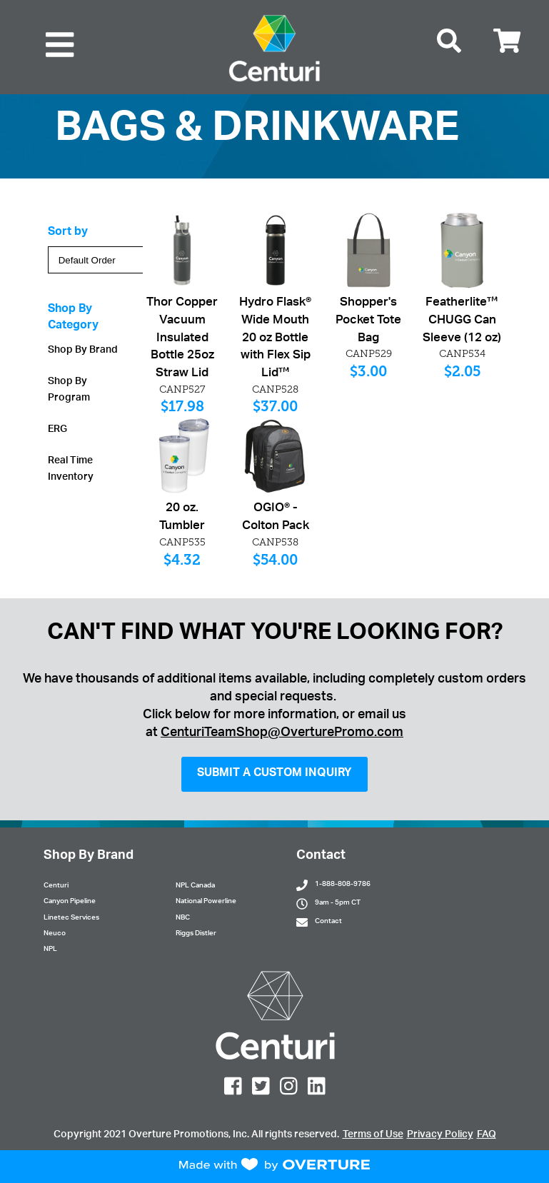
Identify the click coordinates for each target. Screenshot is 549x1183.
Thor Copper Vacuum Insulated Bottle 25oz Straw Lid (182, 338)
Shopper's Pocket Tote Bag (368, 321)
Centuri (56, 886)
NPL (50, 949)
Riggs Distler (196, 933)
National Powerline (206, 901)
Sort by (68, 232)
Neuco (55, 933)
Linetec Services (71, 918)
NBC (183, 918)
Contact (328, 921)
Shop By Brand (83, 351)
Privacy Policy (440, 1135)
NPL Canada (195, 886)
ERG (57, 430)
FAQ (486, 1135)
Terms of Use (373, 1135)
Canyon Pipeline (70, 901)
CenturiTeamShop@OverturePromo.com (282, 733)
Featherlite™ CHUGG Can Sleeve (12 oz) (462, 321)
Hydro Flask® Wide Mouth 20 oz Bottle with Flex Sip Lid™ (275, 338)
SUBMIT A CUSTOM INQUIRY (274, 774)
